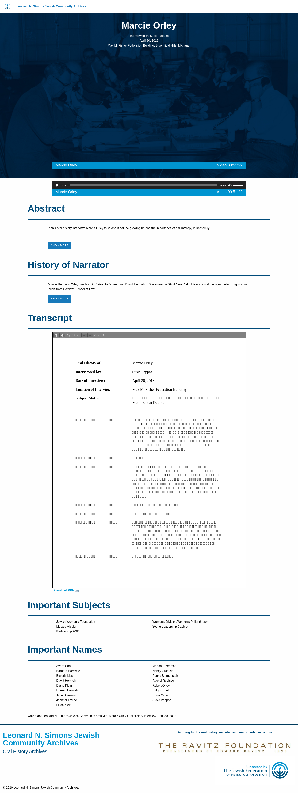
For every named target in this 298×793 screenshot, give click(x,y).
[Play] (57, 185)
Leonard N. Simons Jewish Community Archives (51, 6)
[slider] (143, 185)
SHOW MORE (59, 245)
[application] (148, 185)
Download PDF (63, 590)
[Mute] (230, 185)
